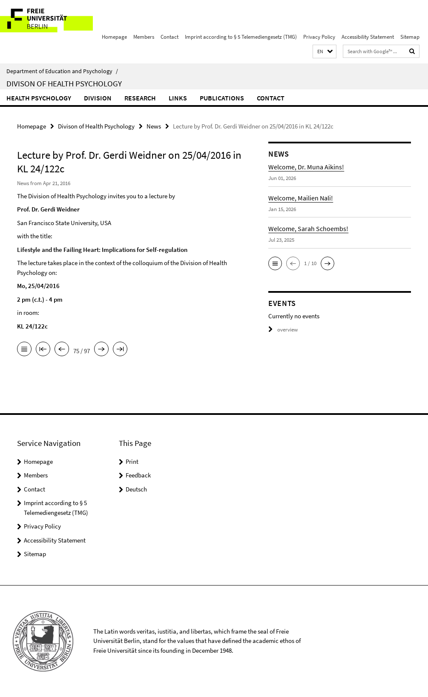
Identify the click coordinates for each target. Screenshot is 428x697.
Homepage (114, 36)
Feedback (138, 475)
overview (283, 329)
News (153, 126)
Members (143, 36)
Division (98, 98)
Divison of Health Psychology (64, 83)
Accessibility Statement (368, 36)
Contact (169, 36)
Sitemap (409, 36)
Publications (222, 98)
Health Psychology (38, 98)
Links (178, 98)
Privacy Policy (319, 36)
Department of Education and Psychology (62, 71)
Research (140, 98)
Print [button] (132, 461)
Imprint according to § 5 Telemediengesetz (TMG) (241, 36)
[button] (324, 52)
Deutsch (136, 489)
